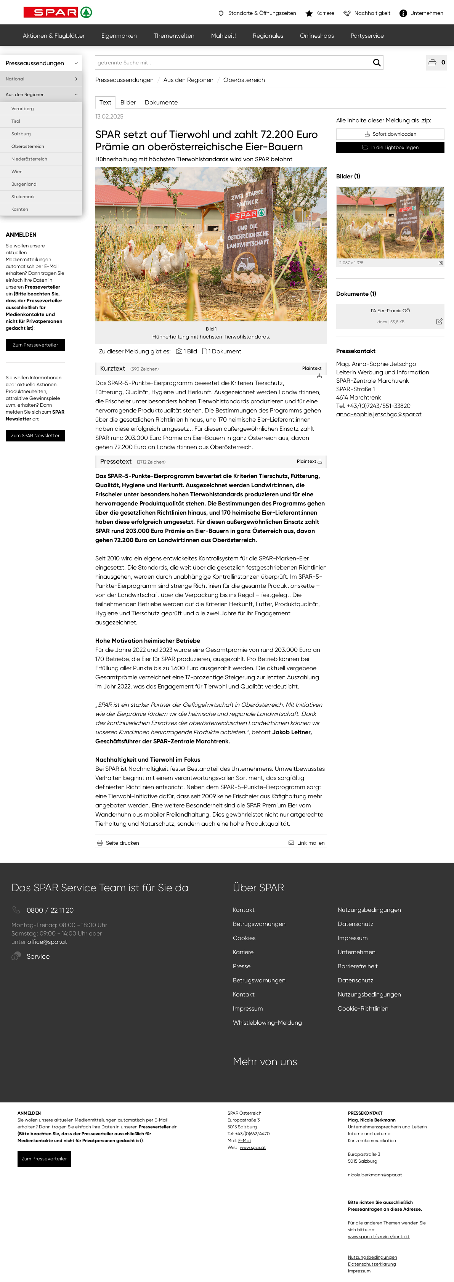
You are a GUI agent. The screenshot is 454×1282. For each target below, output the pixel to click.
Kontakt (244, 909)
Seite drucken (122, 843)
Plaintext (309, 461)
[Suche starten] (376, 63)
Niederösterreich (29, 159)
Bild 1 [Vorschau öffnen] (211, 329)
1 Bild (190, 351)
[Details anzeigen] (441, 263)
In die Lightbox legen (391, 147)
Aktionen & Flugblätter (54, 35)
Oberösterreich (27, 146)
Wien (16, 171)
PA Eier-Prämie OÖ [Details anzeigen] (390, 310)
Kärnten (19, 209)
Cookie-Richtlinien (363, 1008)
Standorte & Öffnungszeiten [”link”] (256, 13)
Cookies (244, 938)
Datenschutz (356, 923)
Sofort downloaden (390, 134)
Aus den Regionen (42, 94)
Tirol (15, 121)
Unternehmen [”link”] (421, 13)
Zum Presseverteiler (35, 345)
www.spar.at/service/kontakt (379, 1236)
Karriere (243, 952)
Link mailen (311, 843)
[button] (436, 63)
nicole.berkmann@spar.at (375, 1175)
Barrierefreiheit (358, 966)
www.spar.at (253, 1147)
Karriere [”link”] (319, 13)
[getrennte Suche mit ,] (239, 62)
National (42, 79)
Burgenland (24, 184)
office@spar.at (47, 941)
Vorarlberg (22, 108)
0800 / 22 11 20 (42, 910)
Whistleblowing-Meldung (267, 1022)
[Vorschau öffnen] (211, 244)
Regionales (268, 35)
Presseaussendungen (42, 63)
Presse (241, 966)
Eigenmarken (119, 35)
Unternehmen (356, 952)
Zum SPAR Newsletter (35, 435)
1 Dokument (225, 351)
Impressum (353, 938)
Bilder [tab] (128, 102)
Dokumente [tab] (161, 102)
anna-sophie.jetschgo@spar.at (379, 414)
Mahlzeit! (223, 35)
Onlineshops (317, 35)
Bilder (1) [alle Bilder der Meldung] (348, 176)
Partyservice (367, 35)
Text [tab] (105, 102)
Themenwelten (174, 35)
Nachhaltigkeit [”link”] (366, 13)
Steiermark (23, 196)
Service (30, 956)
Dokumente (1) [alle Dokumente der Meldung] (356, 293)
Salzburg (21, 133)
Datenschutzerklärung (372, 1264)
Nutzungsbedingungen (369, 909)
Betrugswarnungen (259, 923)
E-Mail (244, 1140)
